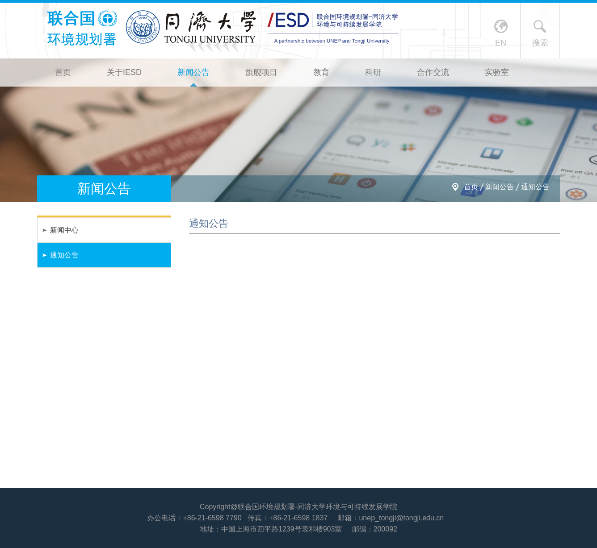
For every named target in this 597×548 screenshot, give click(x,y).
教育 (321, 72)
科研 (373, 72)
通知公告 (535, 187)
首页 (63, 72)
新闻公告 (193, 72)
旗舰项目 (261, 72)
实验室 (497, 72)
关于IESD (124, 72)
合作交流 (433, 72)
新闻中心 (64, 230)
